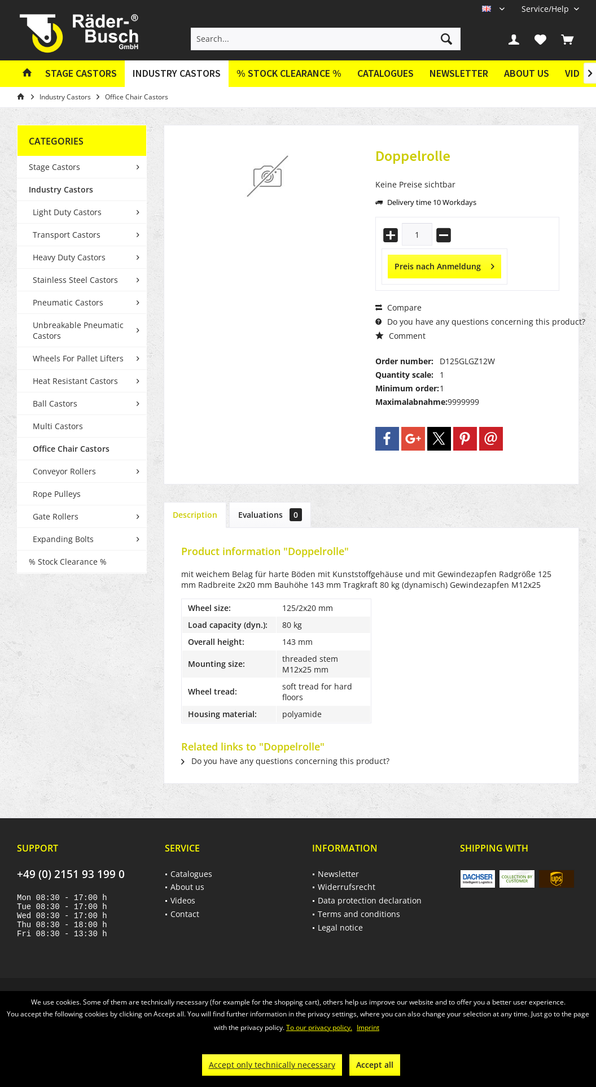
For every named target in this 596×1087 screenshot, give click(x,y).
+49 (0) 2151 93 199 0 (71, 874)
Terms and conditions (359, 914)
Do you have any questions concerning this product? (480, 321)
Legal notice (340, 927)
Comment (400, 335)
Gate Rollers (55, 516)
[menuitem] (546, 9)
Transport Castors (66, 234)
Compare (398, 307)
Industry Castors (61, 189)
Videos (182, 900)
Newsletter (459, 73)
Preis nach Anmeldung (444, 264)
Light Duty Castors (67, 212)
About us (526, 73)
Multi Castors (58, 426)
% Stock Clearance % (68, 561)
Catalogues (385, 73)
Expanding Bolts (63, 539)
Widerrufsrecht (346, 886)
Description (195, 514)
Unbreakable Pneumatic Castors (78, 330)
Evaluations (270, 514)
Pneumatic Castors (68, 302)
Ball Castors (55, 403)
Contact (184, 914)
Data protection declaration (370, 900)
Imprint (368, 1027)
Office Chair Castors (71, 448)
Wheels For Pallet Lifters (78, 358)
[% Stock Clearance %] (289, 73)
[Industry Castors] (177, 73)
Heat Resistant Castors (75, 381)
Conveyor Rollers (64, 471)
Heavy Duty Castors (69, 257)
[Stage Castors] (81, 73)
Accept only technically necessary (272, 1064)
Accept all (374, 1064)
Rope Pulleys (57, 493)
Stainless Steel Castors (75, 279)
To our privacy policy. (319, 1027)
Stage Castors (54, 166)
